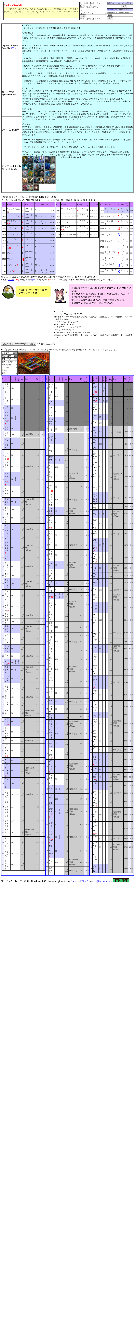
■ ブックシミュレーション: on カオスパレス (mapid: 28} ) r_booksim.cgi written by (67, 615)
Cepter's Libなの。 (114, 9)
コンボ (11, 280)
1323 (13, 48)
